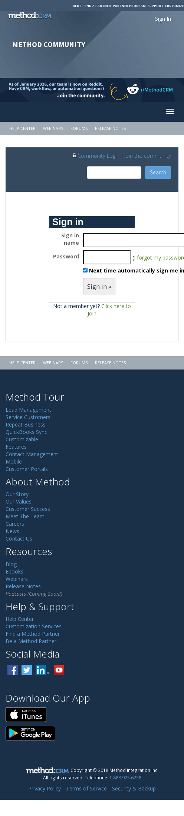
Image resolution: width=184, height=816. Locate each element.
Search (158, 172)
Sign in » (99, 286)
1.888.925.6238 (125, 777)
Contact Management (32, 454)
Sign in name (70, 239)
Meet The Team (25, 516)
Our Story (17, 494)
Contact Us (19, 538)
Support (155, 6)
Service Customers (28, 417)
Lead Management (28, 409)
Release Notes (110, 128)
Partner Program (129, 6)
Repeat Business (26, 424)
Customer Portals (27, 468)
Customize (174, 6)
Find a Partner (97, 6)
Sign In (163, 18)
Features (16, 446)
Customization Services (34, 626)
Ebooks (14, 571)
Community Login (95, 155)
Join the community (147, 155)
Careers (15, 523)
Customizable (22, 439)
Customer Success (28, 508)
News (12, 531)
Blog (77, 6)
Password (66, 256)
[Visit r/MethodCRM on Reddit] (164, 90)
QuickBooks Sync (26, 431)
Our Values (19, 501)
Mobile (14, 461)
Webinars (53, 128)
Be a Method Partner (31, 641)
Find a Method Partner (33, 633)
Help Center (22, 128)
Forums (79, 128)
